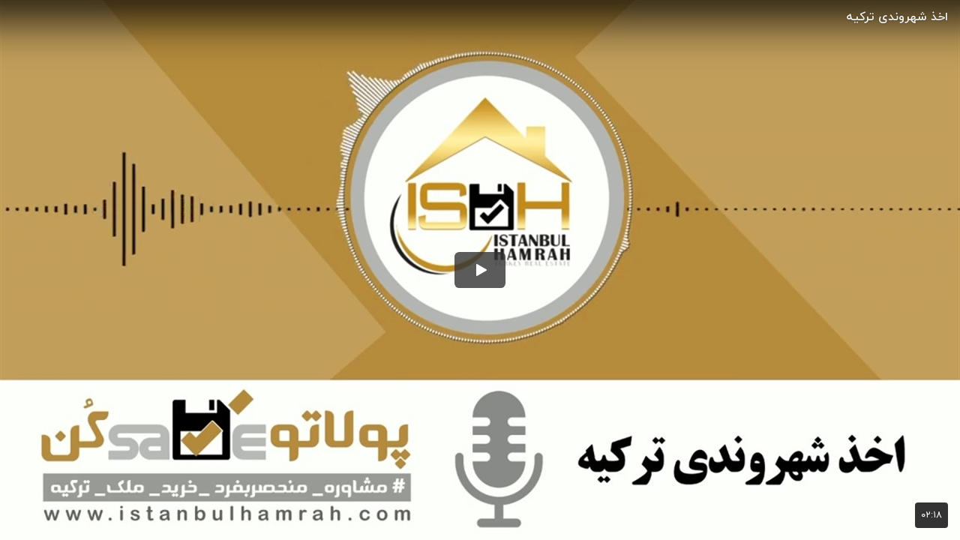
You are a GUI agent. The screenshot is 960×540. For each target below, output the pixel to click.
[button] (480, 270)
